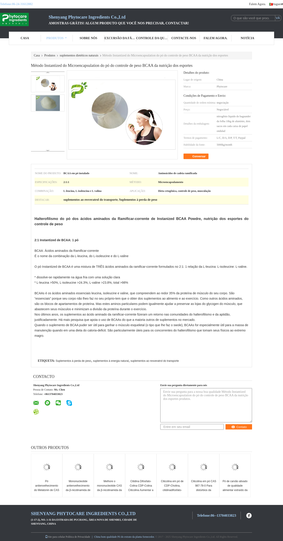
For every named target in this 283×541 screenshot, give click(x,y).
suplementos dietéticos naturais (79, 55)
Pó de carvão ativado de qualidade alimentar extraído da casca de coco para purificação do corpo (235, 490)
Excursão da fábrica (120, 38)
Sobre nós (88, 38)
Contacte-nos (183, 38)
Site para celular (55, 536)
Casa (25, 38)
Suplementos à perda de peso (73, 360)
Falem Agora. (257, 4)
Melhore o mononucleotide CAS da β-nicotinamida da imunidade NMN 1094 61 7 (109, 490)
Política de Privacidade (78, 536)
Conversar (196, 156)
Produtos (56, 38)
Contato (239, 427)
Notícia (247, 38)
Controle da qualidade (152, 38)
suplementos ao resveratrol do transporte (154, 360)
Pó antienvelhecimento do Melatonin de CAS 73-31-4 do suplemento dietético (46, 490)
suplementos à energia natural (110, 360)
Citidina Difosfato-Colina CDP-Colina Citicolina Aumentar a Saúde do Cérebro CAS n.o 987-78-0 (140, 490)
